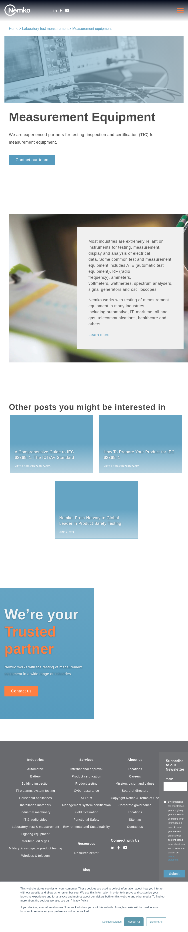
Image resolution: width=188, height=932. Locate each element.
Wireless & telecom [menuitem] (35, 857)
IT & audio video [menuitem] (36, 821)
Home (13, 29)
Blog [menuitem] (86, 872)
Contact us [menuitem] (135, 828)
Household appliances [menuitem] (35, 799)
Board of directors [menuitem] (135, 792)
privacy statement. (174, 859)
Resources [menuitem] (86, 845)
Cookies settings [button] (112, 921)
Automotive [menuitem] (35, 771)
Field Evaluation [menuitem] (86, 814)
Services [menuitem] (86, 761)
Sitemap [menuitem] (135, 821)
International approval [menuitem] (86, 771)
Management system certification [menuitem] (86, 807)
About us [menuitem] (135, 761)
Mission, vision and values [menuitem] (135, 785)
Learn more (99, 334)
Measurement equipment (92, 29)
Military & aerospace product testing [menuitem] (35, 850)
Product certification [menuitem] (86, 778)
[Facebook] (61, 10)
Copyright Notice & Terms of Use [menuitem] (135, 799)
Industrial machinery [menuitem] (35, 814)
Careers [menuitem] (135, 778)
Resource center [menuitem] (86, 855)
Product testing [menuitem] (86, 785)
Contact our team (32, 160)
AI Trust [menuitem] (86, 799)
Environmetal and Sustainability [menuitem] (86, 828)
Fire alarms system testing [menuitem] (35, 792)
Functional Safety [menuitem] (86, 821)
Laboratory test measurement (45, 29)
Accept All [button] (134, 921)
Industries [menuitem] (35, 761)
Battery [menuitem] (35, 778)
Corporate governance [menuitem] (135, 807)
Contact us (21, 692)
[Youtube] (67, 10)
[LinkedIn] (55, 10)
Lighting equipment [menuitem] (35, 835)
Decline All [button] (156, 921)
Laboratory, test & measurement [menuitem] (35, 828)
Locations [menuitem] (135, 771)
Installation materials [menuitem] (35, 807)
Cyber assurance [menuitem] (86, 792)
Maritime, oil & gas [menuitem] (35, 843)
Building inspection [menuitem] (36, 785)
